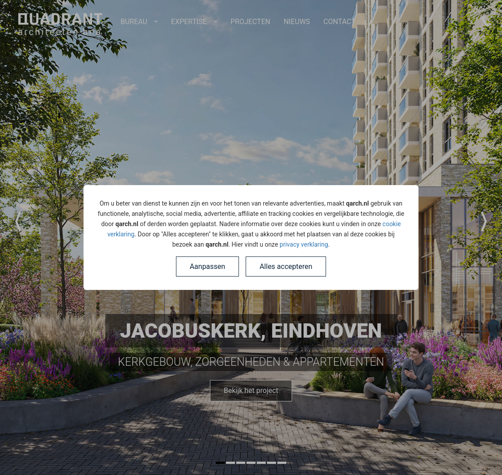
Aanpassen (208, 266)
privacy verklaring (304, 244)
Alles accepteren (285, 266)
